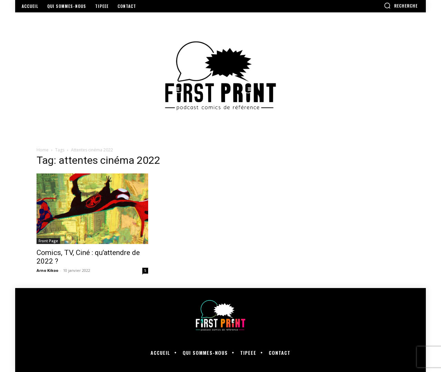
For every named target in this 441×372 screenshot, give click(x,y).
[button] (401, 5)
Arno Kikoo (47, 270)
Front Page (48, 240)
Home (43, 150)
